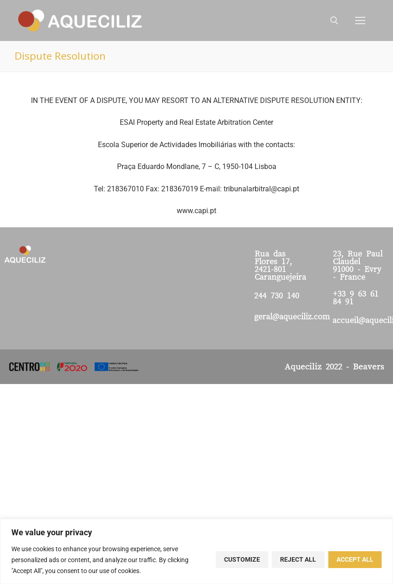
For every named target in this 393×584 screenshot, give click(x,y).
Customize (242, 559)
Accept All (355, 559)
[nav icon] (360, 20)
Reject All (298, 559)
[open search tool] (334, 20)
